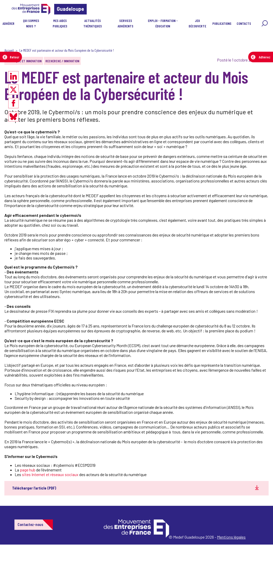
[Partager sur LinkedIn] (13, 76)
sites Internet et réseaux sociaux (50, 474)
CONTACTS (244, 23)
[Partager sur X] (13, 90)
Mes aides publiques (60, 23)
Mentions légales (231, 536)
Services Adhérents (125, 23)
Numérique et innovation (24, 61)
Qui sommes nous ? (31, 23)
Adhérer (8, 23)
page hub (27, 469)
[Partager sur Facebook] (13, 103)
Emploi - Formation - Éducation (163, 23)
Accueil (9, 50)
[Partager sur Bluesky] (13, 116)
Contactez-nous (30, 524)
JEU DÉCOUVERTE (197, 23)
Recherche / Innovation (62, 61)
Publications (221, 23)
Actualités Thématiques (92, 23)
